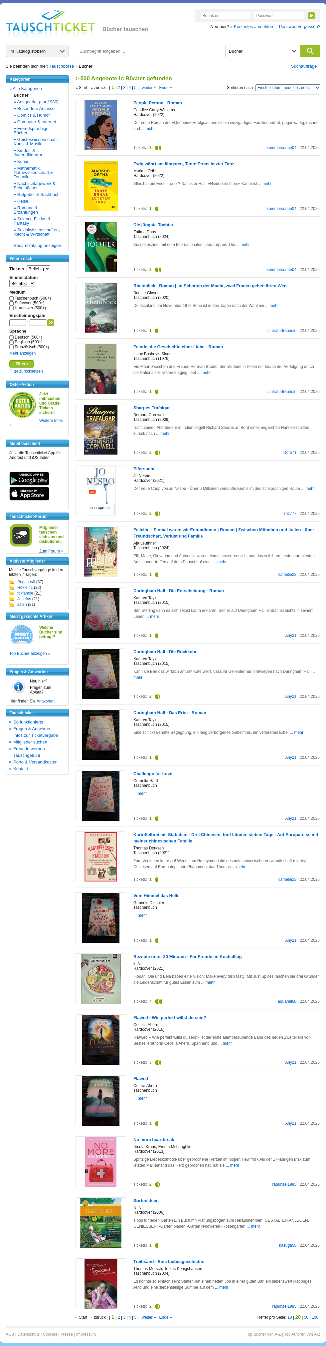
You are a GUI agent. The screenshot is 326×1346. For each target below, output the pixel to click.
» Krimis (21, 161)
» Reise (21, 201)
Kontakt (20, 768)
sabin (22, 604)
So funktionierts (28, 721)
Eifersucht (144, 468)
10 (289, 1317)
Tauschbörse (62, 66)
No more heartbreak (153, 1139)
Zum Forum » (51, 551)
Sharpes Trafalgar (151, 407)
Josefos (24, 599)
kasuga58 (287, 1245)
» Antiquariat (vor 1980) (36, 101)
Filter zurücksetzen (26, 371)
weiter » (149, 87)
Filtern (22, 364)
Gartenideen (146, 1200)
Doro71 (289, 452)
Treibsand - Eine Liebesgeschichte (168, 1261)
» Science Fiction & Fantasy (32, 221)
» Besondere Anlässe (34, 108)
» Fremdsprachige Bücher (31, 130)
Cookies (50, 1334)
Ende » (165, 87)
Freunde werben (29, 748)
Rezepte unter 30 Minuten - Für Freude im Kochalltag (187, 956)
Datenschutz (28, 1334)
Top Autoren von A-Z (302, 1334)
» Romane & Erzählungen (26, 210)
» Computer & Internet (35, 121)
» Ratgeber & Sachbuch (37, 194)
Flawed (140, 1078)
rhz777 (290, 513)
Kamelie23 (286, 574)
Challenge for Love (152, 773)
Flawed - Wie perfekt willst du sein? (169, 1017)
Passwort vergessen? (299, 26)
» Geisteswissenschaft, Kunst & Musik (36, 141)
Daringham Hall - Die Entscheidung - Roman (178, 590)
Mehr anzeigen (22, 353)
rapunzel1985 (284, 1184)
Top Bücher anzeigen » (29, 653)
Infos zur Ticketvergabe (35, 735)
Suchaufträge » (305, 66)
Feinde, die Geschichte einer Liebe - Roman (178, 346)
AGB (10, 1334)
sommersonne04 (281, 147)
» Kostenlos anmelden (251, 26)
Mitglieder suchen (30, 741)
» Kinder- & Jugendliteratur (28, 152)
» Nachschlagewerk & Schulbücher (35, 185)
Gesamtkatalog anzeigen (37, 245)
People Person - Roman (157, 102)
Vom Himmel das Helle (156, 895)
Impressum (86, 1334)
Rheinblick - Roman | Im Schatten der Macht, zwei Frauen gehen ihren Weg (210, 285)
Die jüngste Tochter (153, 224)
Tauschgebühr (27, 755)
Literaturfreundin (281, 330)
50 (306, 1317)
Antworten (46, 701)
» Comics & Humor (32, 115)
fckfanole (25, 593)
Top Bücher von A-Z (263, 1334)
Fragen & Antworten (32, 728)
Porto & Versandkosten (35, 761)
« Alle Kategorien (25, 88)
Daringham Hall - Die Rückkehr (165, 651)
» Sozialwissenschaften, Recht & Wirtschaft (37, 232)
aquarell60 (287, 1001)
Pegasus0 (26, 582)
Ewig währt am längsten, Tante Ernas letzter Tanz (183, 163)
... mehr (148, 128)
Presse (67, 1334)
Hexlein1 (25, 587)
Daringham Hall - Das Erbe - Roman (169, 712)
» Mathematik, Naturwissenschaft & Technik (33, 172)
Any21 (290, 635)
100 (315, 1317)
